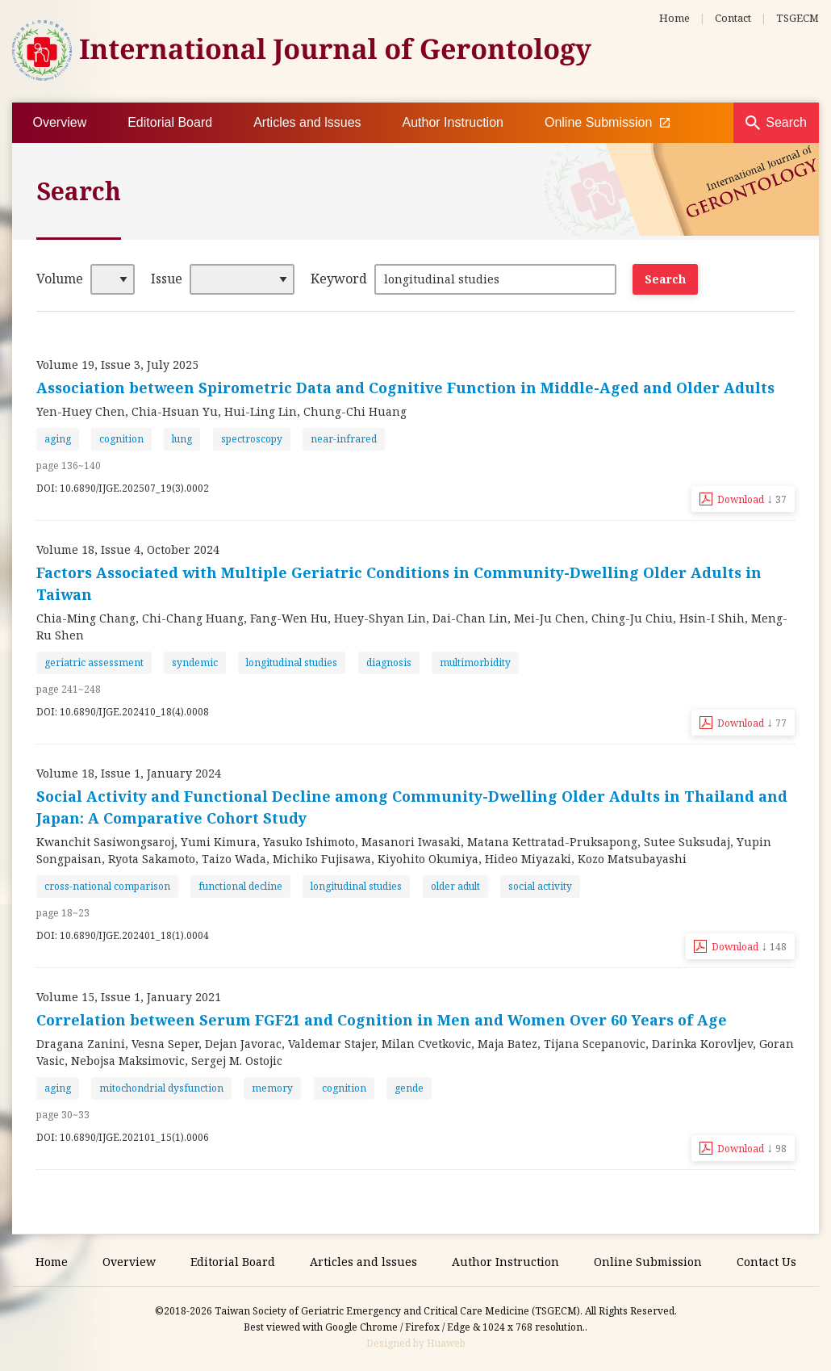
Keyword (339, 278)
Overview (60, 122)
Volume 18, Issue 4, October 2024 (127, 549)
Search (786, 122)
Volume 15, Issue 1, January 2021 (128, 996)
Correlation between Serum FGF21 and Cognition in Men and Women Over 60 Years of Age (381, 1019)
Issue (166, 278)
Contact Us (766, 1261)
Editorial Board (169, 122)
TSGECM (797, 17)
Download (752, 498)
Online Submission (607, 123)
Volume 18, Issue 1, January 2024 (128, 773)
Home (674, 17)
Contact (733, 17)
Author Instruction (453, 122)
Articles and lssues (307, 122)
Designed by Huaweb (416, 1343)
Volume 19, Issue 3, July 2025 (117, 364)
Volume (59, 278)
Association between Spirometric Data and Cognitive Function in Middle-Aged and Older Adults (405, 387)
